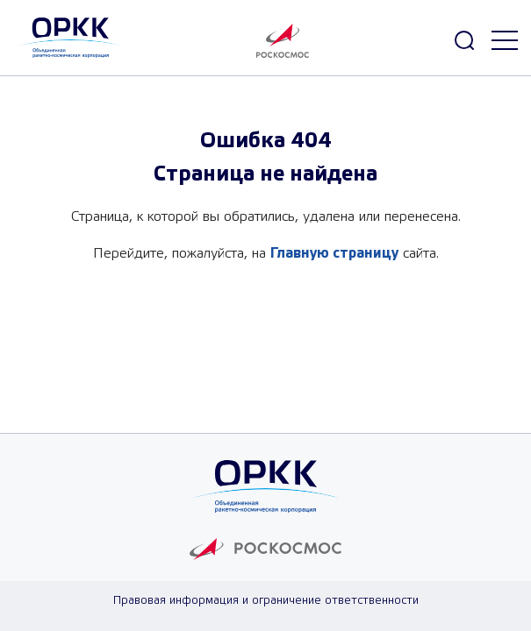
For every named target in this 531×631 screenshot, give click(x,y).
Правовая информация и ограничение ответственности (266, 600)
